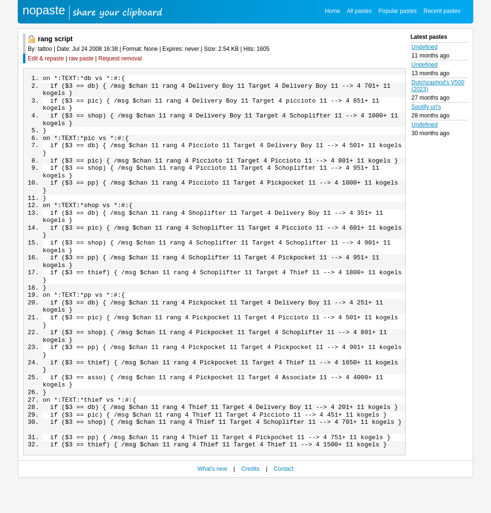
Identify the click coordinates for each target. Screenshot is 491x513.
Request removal (120, 58)
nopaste (44, 10)
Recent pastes (441, 11)
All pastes (359, 11)
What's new (212, 499)
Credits (250, 499)
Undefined (424, 47)
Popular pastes (397, 11)
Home (332, 11)
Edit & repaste (46, 58)
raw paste (81, 58)
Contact (283, 499)
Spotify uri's (426, 107)
